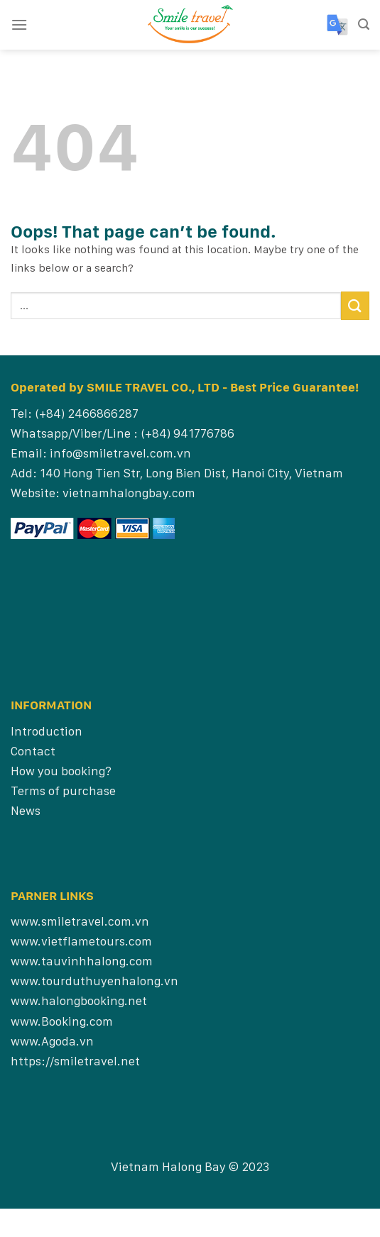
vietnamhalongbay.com (129, 492)
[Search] (363, 24)
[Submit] (355, 305)
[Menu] (19, 24)
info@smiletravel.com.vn (120, 452)
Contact (33, 750)
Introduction (46, 730)
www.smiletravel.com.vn (80, 921)
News (25, 810)
